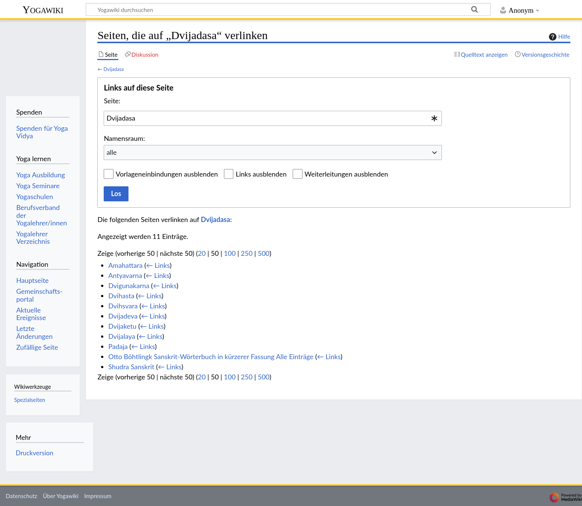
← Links (158, 265)
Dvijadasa (113, 69)
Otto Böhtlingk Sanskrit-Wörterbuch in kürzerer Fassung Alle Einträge (210, 356)
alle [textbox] (112, 152)
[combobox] (273, 118)
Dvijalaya (121, 336)
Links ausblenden (261, 174)
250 (246, 253)
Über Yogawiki (61, 495)
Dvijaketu (122, 326)
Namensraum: (124, 138)
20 (202, 253)
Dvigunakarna (128, 285)
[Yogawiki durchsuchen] (288, 9)
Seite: (112, 101)
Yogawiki (43, 9)
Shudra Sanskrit (131, 367)
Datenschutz (21, 495)
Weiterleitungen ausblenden (346, 174)
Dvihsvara (123, 306)
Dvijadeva (123, 316)
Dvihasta (121, 296)
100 (230, 253)
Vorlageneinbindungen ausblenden (167, 174)
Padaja (118, 346)
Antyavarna (125, 275)
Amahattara (125, 265)
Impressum (98, 495)
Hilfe (558, 37)
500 (263, 253)
